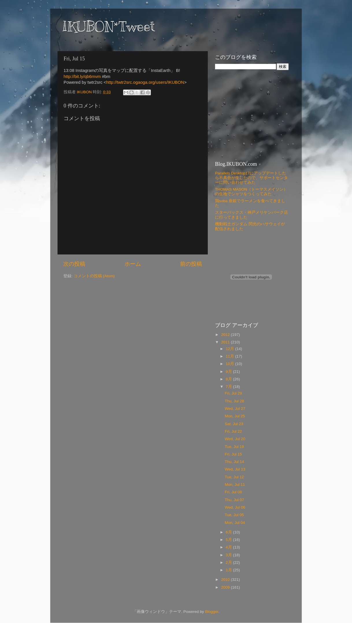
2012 (226, 334)
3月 (229, 555)
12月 (230, 349)
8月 (229, 379)
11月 (230, 356)
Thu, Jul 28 (234, 401)
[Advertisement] (251, 115)
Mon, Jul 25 (235, 416)
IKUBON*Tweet (108, 26)
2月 (229, 562)
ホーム (133, 264)
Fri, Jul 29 (233, 393)
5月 (229, 540)
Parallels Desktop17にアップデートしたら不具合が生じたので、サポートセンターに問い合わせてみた (251, 178)
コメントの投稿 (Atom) (94, 276)
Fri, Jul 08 (233, 492)
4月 (229, 547)
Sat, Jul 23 (234, 424)
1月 (229, 570)
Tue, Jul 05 (234, 515)
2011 (226, 342)
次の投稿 (74, 264)
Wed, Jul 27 (235, 408)
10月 (230, 364)
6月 (229, 532)
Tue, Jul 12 (234, 477)
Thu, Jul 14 (234, 462)
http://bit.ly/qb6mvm (82, 76)
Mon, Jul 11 (235, 484)
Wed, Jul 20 (235, 439)
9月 (229, 371)
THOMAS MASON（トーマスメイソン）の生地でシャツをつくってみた (251, 191)
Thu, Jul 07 (234, 500)
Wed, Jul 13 (235, 469)
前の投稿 (191, 264)
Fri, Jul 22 (233, 431)
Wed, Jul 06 (235, 507)
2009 (226, 587)
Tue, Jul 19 (234, 447)
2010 (226, 579)
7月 (229, 386)
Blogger (211, 611)
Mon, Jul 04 (235, 522)
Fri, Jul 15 (233, 454)
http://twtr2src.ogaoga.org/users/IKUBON (145, 82)
